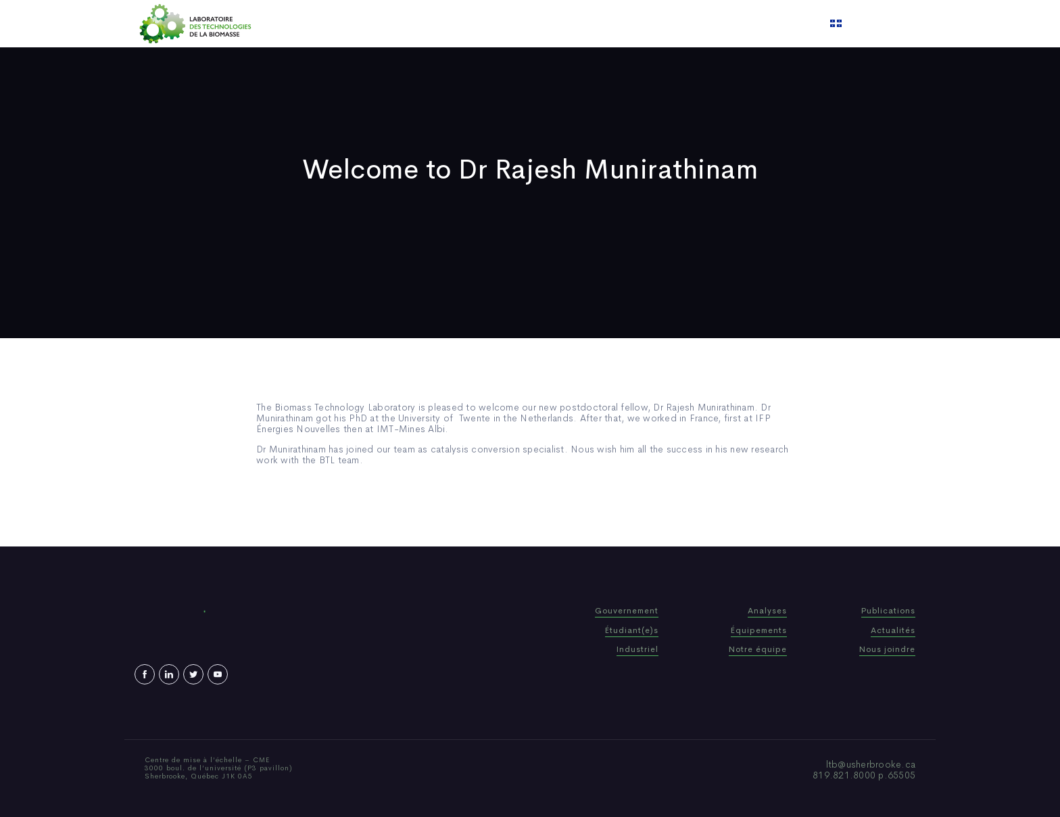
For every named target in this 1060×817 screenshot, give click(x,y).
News (569, 24)
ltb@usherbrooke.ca (871, 764)
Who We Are (438, 24)
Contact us (668, 24)
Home (379, 24)
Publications (512, 24)
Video (612, 24)
